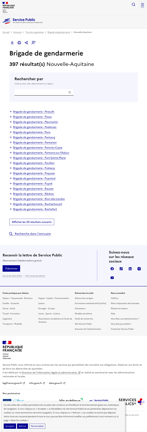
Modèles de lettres (83, 313)
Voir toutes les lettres (35, 275)
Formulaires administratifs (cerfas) (90, 303)
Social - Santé (9, 308)
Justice (41, 303)
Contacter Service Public (122, 329)
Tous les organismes (35, 32)
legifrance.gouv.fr (14, 383)
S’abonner (11, 268)
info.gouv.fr (37, 383)
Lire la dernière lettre (12, 275)
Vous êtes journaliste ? (121, 323)
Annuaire (17, 32)
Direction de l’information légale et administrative (51, 372)
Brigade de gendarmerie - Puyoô (32, 183)
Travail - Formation (11, 313)
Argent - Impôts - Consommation (53, 298)
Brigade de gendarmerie (59, 32)
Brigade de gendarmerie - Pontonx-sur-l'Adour (41, 153)
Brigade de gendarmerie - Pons (31, 132)
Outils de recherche (84, 318)
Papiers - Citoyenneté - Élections (17, 298)
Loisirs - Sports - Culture (49, 313)
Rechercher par (73, 80)
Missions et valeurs (119, 308)
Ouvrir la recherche (133, 4)
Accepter (9, 426)
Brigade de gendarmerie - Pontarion (35, 142)
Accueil (6, 32)
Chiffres (114, 298)
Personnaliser (37, 426)
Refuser (22, 426)
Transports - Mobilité (12, 323)
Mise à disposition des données (125, 303)
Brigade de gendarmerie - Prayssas (34, 173)
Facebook (112, 269)
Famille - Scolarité (11, 303)
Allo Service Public (83, 323)
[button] (33, 43)
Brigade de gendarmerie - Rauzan (33, 189)
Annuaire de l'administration (88, 329)
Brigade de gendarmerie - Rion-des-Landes (39, 199)
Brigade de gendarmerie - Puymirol (34, 178)
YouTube (112, 278)
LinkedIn (130, 269)
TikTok (121, 269)
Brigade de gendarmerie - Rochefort (35, 209)
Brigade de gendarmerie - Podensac (35, 127)
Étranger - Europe (46, 308)
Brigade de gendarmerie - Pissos (32, 117)
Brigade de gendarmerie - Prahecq (34, 168)
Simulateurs (80, 308)
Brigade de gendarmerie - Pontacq (34, 137)
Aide (113, 313)
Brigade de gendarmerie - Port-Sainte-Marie (39, 158)
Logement (7, 318)
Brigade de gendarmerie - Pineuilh (33, 112)
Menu (142, 7)
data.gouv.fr (57, 383)
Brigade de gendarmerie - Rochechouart (37, 204)
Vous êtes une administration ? (125, 318)
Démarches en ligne (84, 298)
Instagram (139, 269)
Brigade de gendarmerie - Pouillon (33, 163)
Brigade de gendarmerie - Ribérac (33, 194)
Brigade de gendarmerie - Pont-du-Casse (37, 147)
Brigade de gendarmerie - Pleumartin (35, 122)
